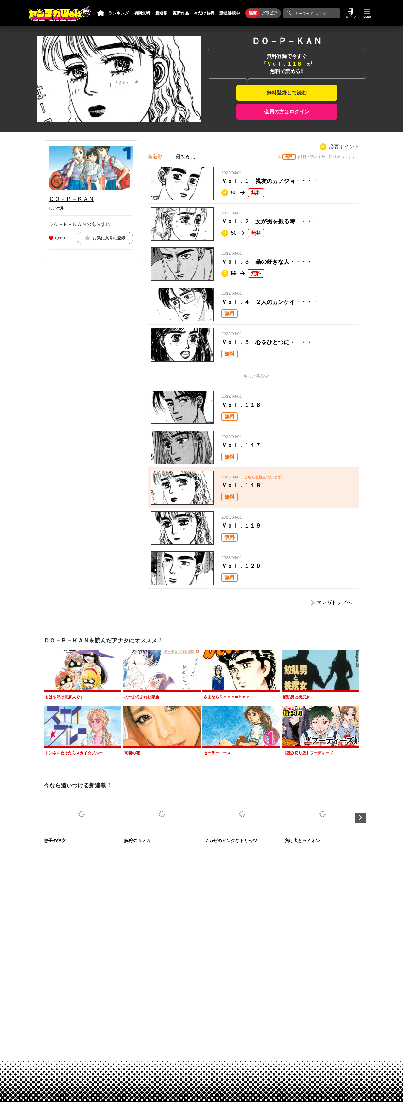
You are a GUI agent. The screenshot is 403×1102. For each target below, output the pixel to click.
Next (360, 818)
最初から (186, 156)
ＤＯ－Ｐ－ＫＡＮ (71, 199)
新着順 (155, 156)
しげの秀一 (58, 208)
